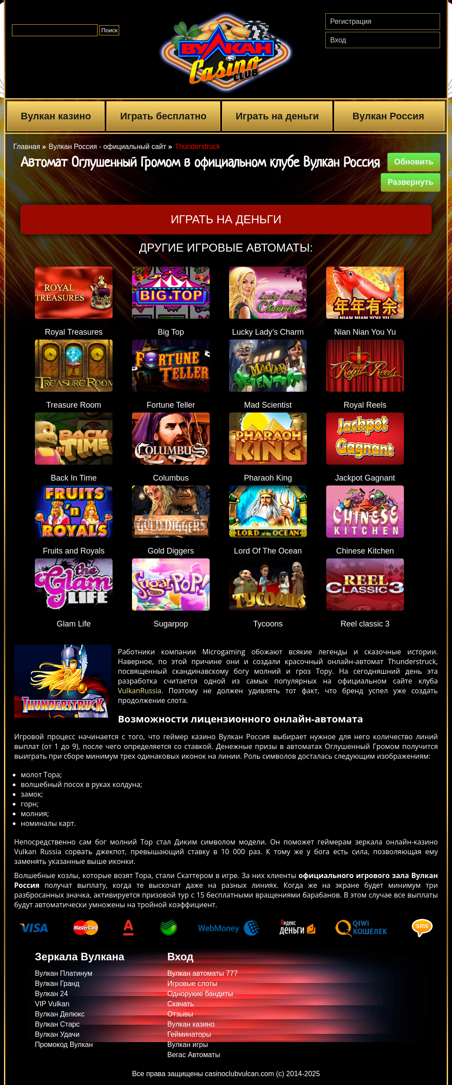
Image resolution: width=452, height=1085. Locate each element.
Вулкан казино (56, 116)
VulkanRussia (139, 690)
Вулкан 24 (51, 993)
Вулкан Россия (388, 116)
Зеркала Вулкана (79, 957)
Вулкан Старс (57, 1024)
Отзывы (180, 1014)
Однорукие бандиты (200, 993)
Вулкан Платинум (63, 973)
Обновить (413, 161)
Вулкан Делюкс (60, 1014)
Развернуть (410, 182)
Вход (338, 40)
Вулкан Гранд (57, 983)
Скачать (180, 1004)
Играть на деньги (277, 116)
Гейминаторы (189, 1034)
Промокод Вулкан (64, 1044)
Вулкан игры (187, 1044)
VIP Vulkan (52, 1004)
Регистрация (351, 21)
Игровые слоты (192, 983)
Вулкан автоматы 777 (202, 973)
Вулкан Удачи (57, 1034)
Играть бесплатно (163, 116)
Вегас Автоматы (193, 1054)
